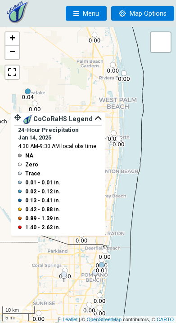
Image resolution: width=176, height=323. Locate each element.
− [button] (12, 52)
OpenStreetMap (104, 319)
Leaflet (70, 319)
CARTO (165, 319)
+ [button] (12, 39)
